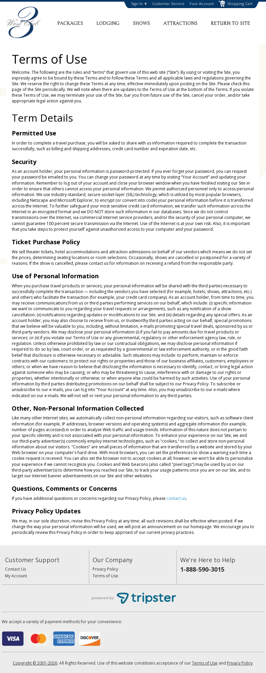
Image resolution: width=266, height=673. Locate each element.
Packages (70, 23)
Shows (141, 23)
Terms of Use (105, 576)
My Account (16, 576)
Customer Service (168, 3)
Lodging (107, 23)
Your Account (201, 3)
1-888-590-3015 (202, 569)
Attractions (180, 23)
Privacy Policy (105, 569)
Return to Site (230, 23)
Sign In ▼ (139, 3)
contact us (176, 498)
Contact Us (15, 569)
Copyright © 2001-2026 (35, 663)
